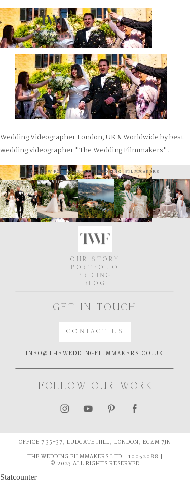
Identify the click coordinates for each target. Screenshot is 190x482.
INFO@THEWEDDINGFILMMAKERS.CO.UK (95, 353)
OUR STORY (95, 259)
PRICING (95, 276)
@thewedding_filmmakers (120, 172)
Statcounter (18, 477)
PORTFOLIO (95, 268)
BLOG (95, 284)
